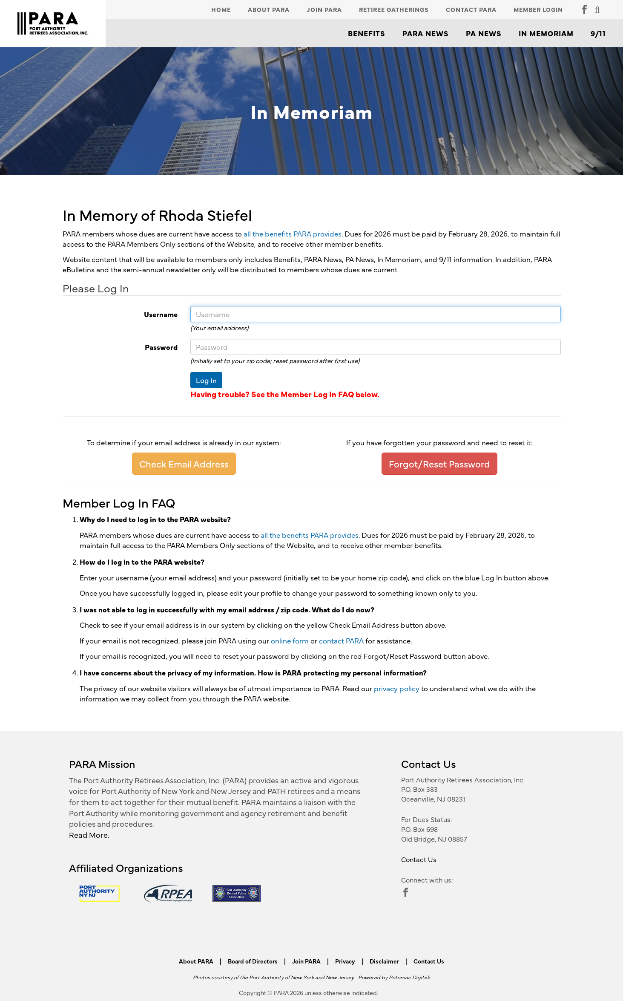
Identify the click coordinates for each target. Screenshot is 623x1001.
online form (290, 640)
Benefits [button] (366, 33)
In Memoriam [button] (546, 33)
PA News (484, 33)
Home (221, 9)
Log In (206, 380)
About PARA (269, 9)
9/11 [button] (598, 33)
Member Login (538, 9)
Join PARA (324, 9)
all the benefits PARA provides (293, 233)
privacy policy (396, 688)
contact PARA (341, 640)
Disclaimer (384, 961)
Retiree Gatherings (394, 9)
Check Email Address (184, 463)
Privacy (345, 961)
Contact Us (418, 859)
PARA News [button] (425, 33)
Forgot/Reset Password (439, 463)
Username (117, 314)
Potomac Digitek (409, 977)
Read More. (89, 834)
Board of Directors (253, 961)
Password (117, 347)
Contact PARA (471, 9)
